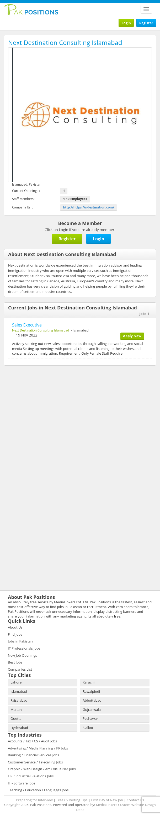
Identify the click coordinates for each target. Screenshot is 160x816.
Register (146, 23)
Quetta (16, 718)
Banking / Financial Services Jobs (33, 755)
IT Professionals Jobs (24, 648)
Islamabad (18, 691)
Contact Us (135, 800)
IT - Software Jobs (21, 783)
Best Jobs (15, 662)
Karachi (88, 682)
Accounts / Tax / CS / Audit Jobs (32, 741)
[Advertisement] (37, 404)
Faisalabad (18, 700)
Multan (16, 709)
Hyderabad (19, 727)
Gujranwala (92, 709)
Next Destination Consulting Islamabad (40, 330)
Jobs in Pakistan (20, 641)
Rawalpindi (91, 691)
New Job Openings (22, 655)
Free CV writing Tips (72, 800)
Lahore (16, 682)
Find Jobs (15, 634)
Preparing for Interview (34, 800)
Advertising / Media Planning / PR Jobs (38, 748)
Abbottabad (92, 700)
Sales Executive (27, 325)
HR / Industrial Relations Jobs (31, 776)
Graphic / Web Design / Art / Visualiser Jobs (42, 769)
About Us (15, 627)
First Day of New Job (107, 800)
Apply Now (132, 335)
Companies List (20, 669)
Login (126, 23)
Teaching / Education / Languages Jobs (38, 790)
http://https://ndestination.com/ (88, 207)
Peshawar (90, 718)
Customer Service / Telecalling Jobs (35, 762)
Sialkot (88, 727)
